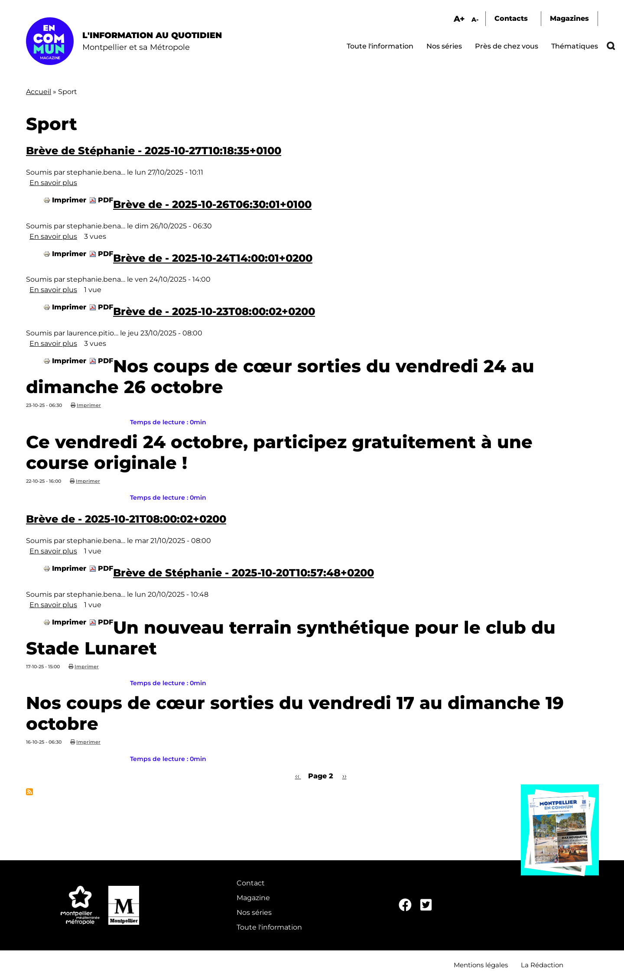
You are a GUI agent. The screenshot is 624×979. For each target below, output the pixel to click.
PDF (105, 200)
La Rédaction (542, 965)
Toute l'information (380, 46)
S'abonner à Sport (29, 791)
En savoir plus (53, 183)
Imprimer (69, 200)
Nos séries (444, 46)
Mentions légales (481, 965)
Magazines (569, 18)
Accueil (38, 92)
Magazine (253, 898)
